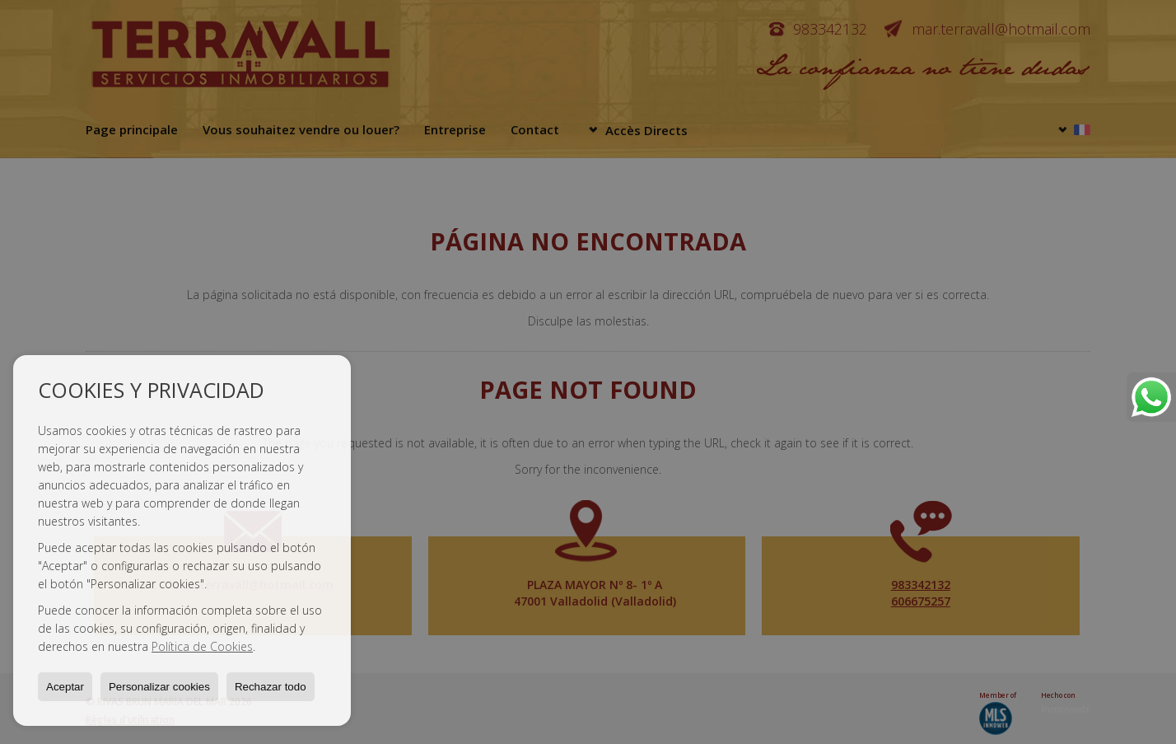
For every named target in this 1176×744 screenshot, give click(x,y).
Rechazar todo (270, 687)
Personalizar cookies (159, 687)
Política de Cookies (202, 646)
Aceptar (65, 687)
